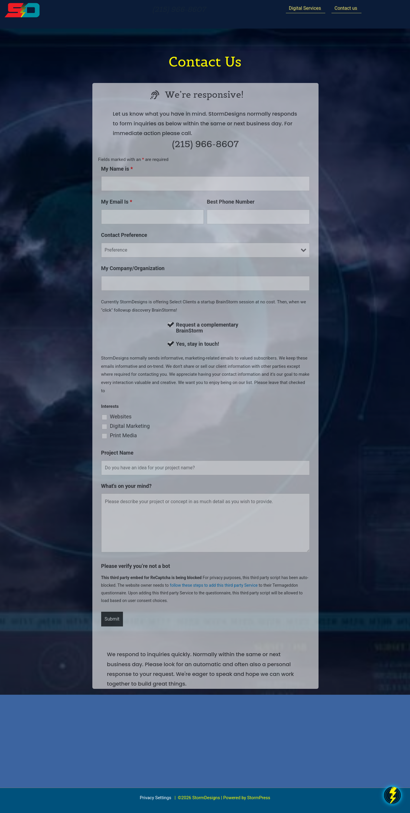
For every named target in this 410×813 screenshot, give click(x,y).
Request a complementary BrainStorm (207, 328)
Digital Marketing (130, 426)
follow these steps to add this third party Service (214, 585)
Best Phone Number (230, 202)
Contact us (345, 7)
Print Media (123, 435)
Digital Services (305, 7)
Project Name (117, 453)
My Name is (117, 169)
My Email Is (116, 202)
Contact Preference (124, 235)
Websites (121, 417)
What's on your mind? (126, 486)
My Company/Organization (133, 268)
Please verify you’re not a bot (135, 566)
